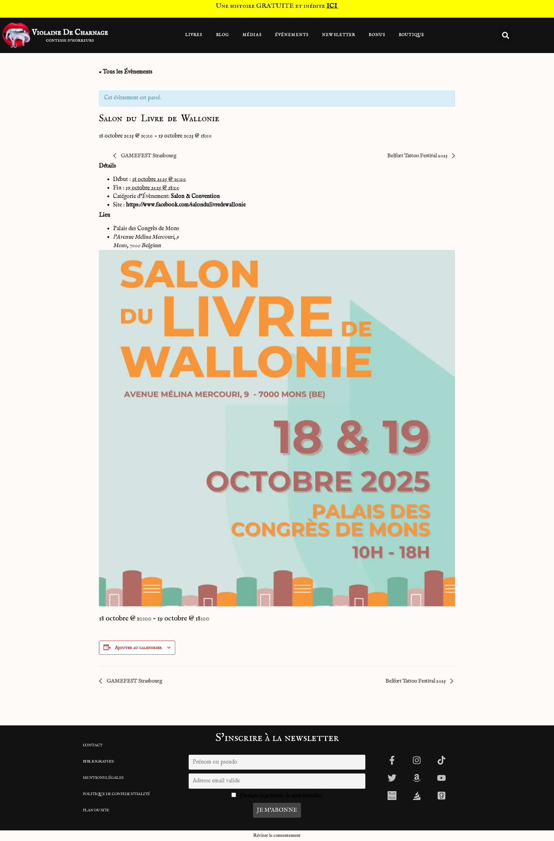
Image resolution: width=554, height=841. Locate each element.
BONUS (377, 35)
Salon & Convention (195, 196)
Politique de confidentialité (116, 794)
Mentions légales (103, 777)
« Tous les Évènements (125, 72)
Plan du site (96, 810)
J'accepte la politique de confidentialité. (281, 796)
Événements (291, 35)
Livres (193, 35)
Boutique (411, 35)
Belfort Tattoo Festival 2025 (417, 155)
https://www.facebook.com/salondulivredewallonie (186, 205)
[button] (506, 35)
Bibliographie (98, 761)
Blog (222, 35)
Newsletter (338, 35)
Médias (251, 35)
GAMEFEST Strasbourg (148, 155)
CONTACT (92, 745)
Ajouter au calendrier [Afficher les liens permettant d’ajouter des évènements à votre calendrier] (138, 647)
